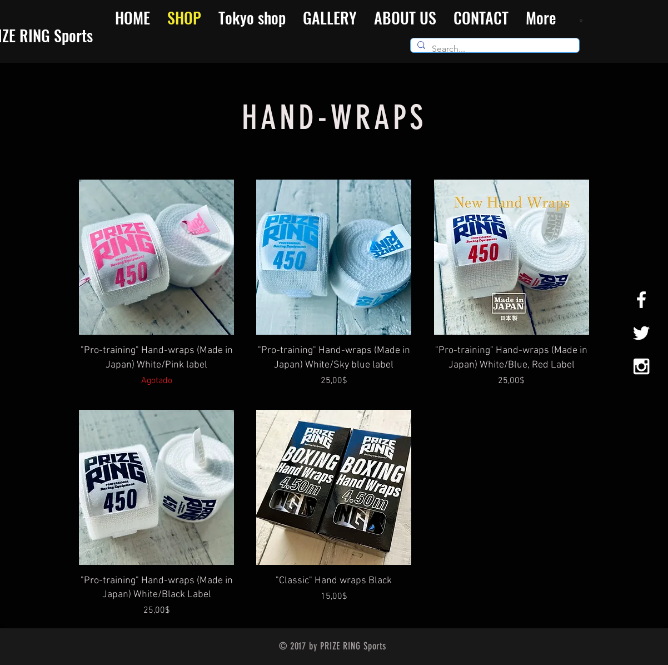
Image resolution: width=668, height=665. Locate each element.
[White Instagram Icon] (641, 366)
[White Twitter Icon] (641, 333)
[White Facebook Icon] (641, 300)
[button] (582, 20)
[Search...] (494, 48)
